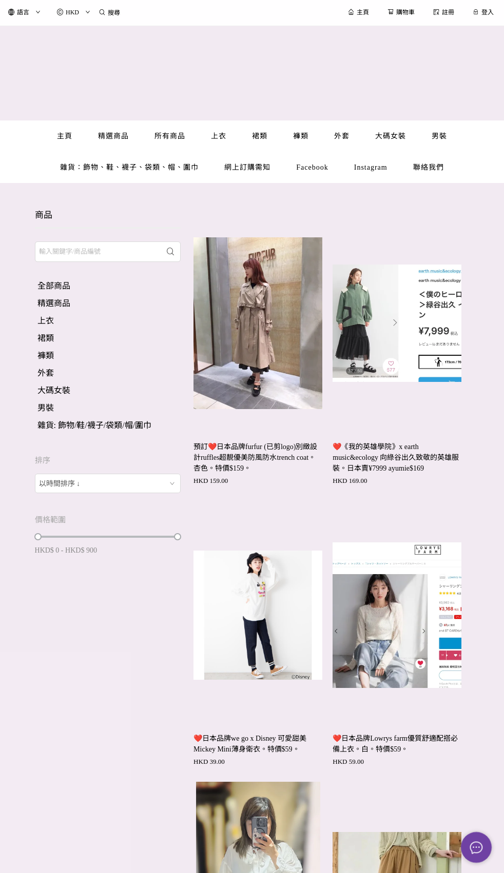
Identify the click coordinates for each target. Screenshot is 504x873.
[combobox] (108, 483)
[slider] (38, 536)
